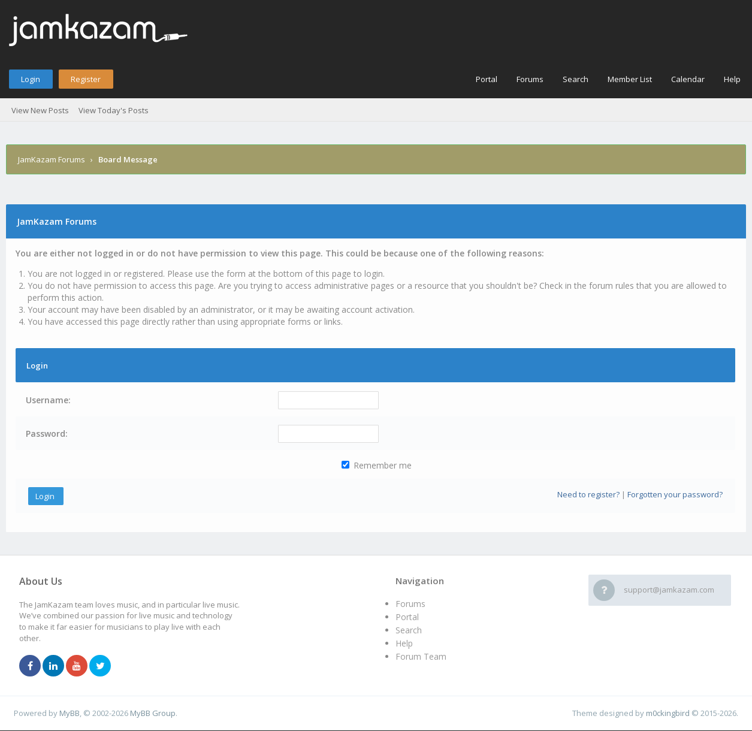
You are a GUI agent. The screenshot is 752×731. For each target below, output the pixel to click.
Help (732, 79)
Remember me (377, 465)
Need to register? (588, 494)
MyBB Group (153, 713)
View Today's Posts (113, 110)
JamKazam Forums (51, 159)
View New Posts (40, 110)
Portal (486, 79)
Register (86, 79)
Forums (530, 79)
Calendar (688, 79)
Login (30, 79)
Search (575, 79)
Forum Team (420, 656)
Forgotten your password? (675, 494)
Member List (630, 79)
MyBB (69, 713)
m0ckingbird (668, 713)
